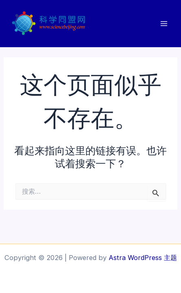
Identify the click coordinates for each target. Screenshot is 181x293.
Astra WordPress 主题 (143, 258)
